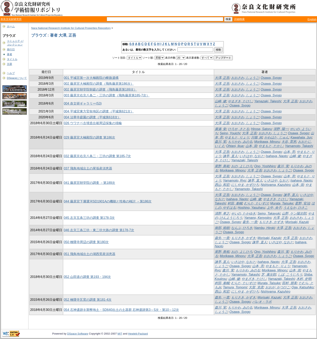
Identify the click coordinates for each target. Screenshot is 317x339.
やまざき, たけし (240, 101)
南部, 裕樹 (222, 228)
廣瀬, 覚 (220, 129)
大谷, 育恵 (288, 141)
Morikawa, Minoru (267, 141)
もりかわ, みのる (240, 141)
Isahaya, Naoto (277, 156)
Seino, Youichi (230, 133)
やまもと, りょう (237, 137)
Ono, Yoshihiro (264, 166)
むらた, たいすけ (256, 203)
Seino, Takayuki (268, 213)
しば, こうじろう (290, 274)
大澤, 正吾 (222, 77)
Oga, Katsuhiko (303, 287)
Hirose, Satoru (261, 129)
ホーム (11, 26)
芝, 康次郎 (268, 274)
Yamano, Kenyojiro (257, 217)
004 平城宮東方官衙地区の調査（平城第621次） (99, 111)
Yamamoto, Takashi (299, 146)
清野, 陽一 (280, 129)
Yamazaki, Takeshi (267, 101)
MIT (120, 333)
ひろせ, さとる (238, 129)
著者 (9, 54)
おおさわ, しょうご (245, 77)
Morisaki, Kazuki (297, 222)
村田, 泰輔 (234, 203)
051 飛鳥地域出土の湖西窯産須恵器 (89, 254)
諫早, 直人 (230, 156)
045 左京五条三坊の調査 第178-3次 (89, 217)
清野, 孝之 (222, 213)
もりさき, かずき (271, 222)
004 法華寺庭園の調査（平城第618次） (92, 117)
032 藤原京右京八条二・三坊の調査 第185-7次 (97, 156)
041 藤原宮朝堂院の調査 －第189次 (89, 182)
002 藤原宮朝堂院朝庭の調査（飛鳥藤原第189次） (100, 89)
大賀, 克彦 (256, 287)
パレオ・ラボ (262, 301)
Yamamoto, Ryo (234, 180)
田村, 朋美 (289, 283)
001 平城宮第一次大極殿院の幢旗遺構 (91, 77)
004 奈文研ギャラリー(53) (83, 103)
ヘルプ (11, 73)
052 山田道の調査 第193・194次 (87, 277)
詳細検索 (239, 19)
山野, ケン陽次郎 (294, 213)
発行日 (11, 49)
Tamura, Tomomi (235, 287)
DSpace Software (77, 333)
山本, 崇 (251, 146)
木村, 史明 (303, 279)
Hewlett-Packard (138, 333)
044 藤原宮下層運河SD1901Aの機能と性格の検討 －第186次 (108, 201)
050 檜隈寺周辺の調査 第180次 (86, 242)
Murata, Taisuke (281, 203)
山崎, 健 (220, 101)
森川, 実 (220, 141)
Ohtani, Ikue (234, 146)
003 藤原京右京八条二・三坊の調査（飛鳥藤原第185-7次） (107, 95)
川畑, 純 (256, 137)
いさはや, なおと (251, 156)
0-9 (132, 44)
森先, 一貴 (249, 222)
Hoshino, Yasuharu (251, 207)
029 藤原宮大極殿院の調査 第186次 (89, 137)
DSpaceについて (17, 77)
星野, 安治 (302, 203)
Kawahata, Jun (301, 137)
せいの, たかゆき (243, 213)
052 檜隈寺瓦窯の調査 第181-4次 (88, 299)
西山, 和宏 (222, 184)
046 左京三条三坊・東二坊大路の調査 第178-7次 (99, 230)
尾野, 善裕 (222, 166)
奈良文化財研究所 (11, 19)
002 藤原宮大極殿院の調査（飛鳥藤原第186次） (99, 83)
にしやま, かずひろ (245, 184)
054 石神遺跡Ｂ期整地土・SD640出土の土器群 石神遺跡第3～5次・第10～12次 (121, 309)
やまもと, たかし (271, 146)
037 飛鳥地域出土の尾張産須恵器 (88, 168)
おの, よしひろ (241, 166)
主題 (9, 64)
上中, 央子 (274, 207)
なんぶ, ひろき (241, 228)
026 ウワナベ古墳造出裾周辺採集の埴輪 (93, 123)
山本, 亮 (289, 152)
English (312, 19)
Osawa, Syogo (271, 77)
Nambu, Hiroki (264, 228)
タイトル (12, 59)
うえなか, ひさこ (295, 207)
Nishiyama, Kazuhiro (275, 184)
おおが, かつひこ (277, 287)
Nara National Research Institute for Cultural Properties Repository (71, 28)
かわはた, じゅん (276, 137)
